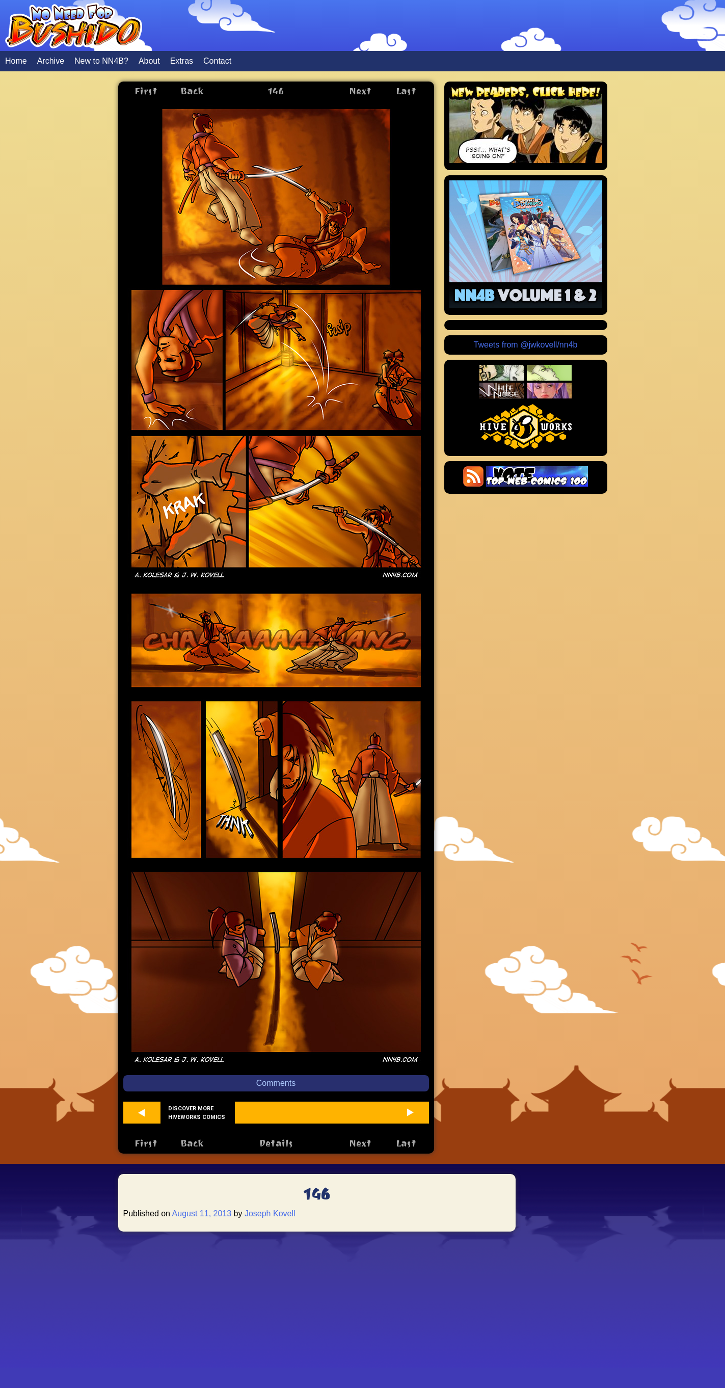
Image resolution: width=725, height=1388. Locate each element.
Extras (181, 61)
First (146, 91)
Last (406, 91)
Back (191, 91)
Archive (50, 61)
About (149, 61)
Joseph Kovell (270, 1213)
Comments (276, 1083)
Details (276, 1143)
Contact (217, 61)
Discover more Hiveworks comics (196, 1112)
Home (16, 61)
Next (360, 91)
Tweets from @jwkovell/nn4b (526, 344)
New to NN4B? (101, 61)
